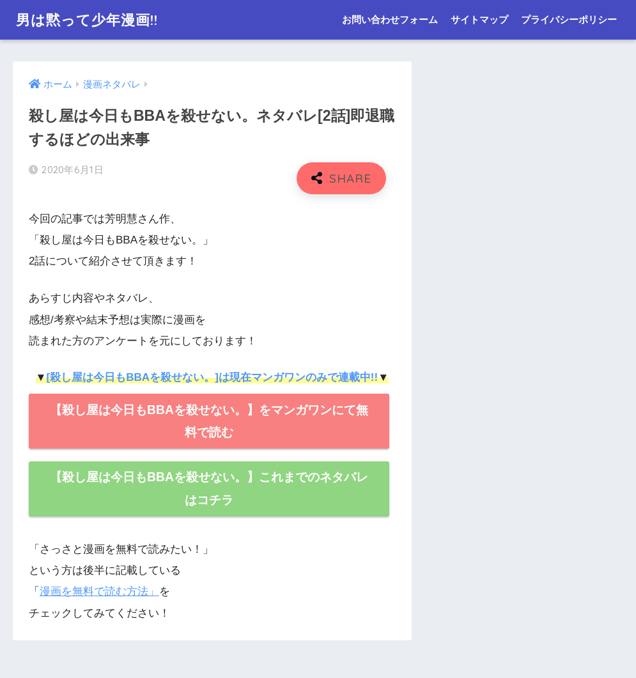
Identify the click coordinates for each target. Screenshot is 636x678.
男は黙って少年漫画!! (90, 19)
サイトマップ (479, 19)
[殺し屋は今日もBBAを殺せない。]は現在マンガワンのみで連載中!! (212, 377)
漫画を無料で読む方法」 (99, 591)
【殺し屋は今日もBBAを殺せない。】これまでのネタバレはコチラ (209, 488)
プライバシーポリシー (569, 19)
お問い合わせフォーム (390, 19)
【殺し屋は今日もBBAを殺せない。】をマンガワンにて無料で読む (209, 421)
